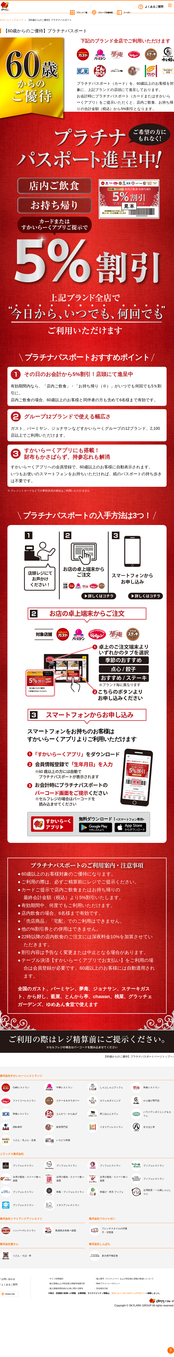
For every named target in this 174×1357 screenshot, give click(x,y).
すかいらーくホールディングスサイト (128, 1293)
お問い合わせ (8, 1279)
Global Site (10, 1294)
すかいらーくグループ (11, 20)
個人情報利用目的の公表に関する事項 (66, 1288)
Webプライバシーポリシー (108, 1283)
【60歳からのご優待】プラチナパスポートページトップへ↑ (139, 1056)
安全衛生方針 (102, 1288)
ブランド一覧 (63, 6)
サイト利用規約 (56, 1279)
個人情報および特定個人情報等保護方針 (67, 1283)
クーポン (125, 6)
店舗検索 (95, 6)
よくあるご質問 (154, 6)
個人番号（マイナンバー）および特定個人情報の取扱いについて (125, 1279)
